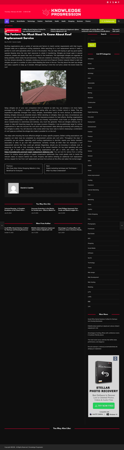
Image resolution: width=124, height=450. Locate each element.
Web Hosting (91, 282)
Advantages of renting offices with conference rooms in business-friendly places (70, 229)
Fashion (40, 21)
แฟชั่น (89, 296)
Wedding (90, 287)
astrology (90, 73)
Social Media (21, 21)
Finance (88, 21)
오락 (89, 306)
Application (91, 68)
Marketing (91, 199)
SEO (89, 238)
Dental (90, 107)
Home (12, 21)
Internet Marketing (93, 190)
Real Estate (48, 21)
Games (90, 151)
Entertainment (92, 126)
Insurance (91, 185)
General (90, 156)
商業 (89, 301)
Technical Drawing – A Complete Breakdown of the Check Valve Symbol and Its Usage (15, 210)
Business (80, 21)
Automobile (91, 83)
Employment (91, 122)
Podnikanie (91, 228)
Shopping (71, 21)
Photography (92, 224)
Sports (90, 258)
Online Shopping (93, 214)
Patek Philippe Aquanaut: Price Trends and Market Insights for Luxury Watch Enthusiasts (68, 210)
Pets (89, 219)
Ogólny (90, 209)
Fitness (90, 141)
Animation (91, 58)
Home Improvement (94, 175)
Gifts (89, 160)
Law (89, 194)
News (89, 204)
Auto (89, 78)
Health (57, 21)
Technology (31, 21)
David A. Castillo (16, 42)
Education (91, 117)
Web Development (93, 277)
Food (89, 146)
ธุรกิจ (89, 292)
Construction (91, 102)
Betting (90, 93)
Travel (89, 267)
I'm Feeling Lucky (107, 21)
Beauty (90, 88)
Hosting (90, 180)
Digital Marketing (93, 112)
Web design (91, 272)
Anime (89, 63)
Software (90, 253)
